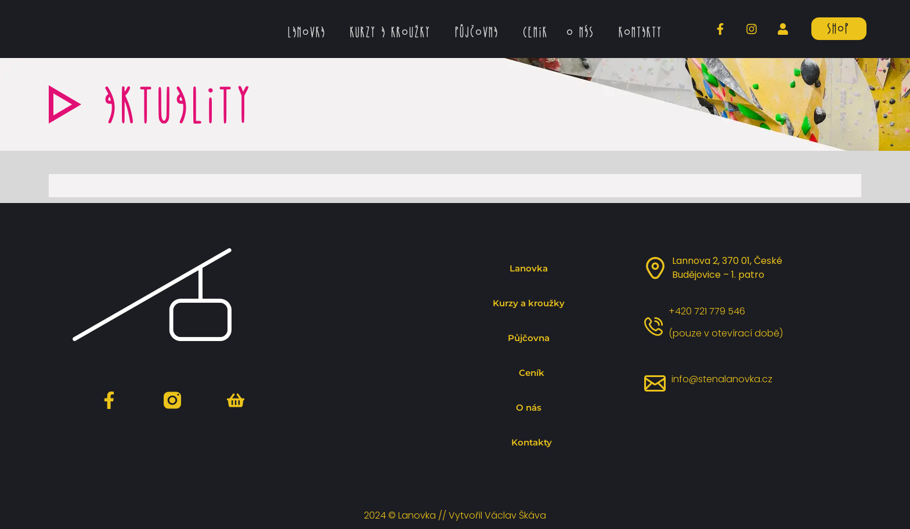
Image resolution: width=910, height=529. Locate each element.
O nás (583, 31)
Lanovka (309, 31)
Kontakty (640, 31)
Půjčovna (479, 31)
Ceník (534, 31)
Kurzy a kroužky (392, 31)
